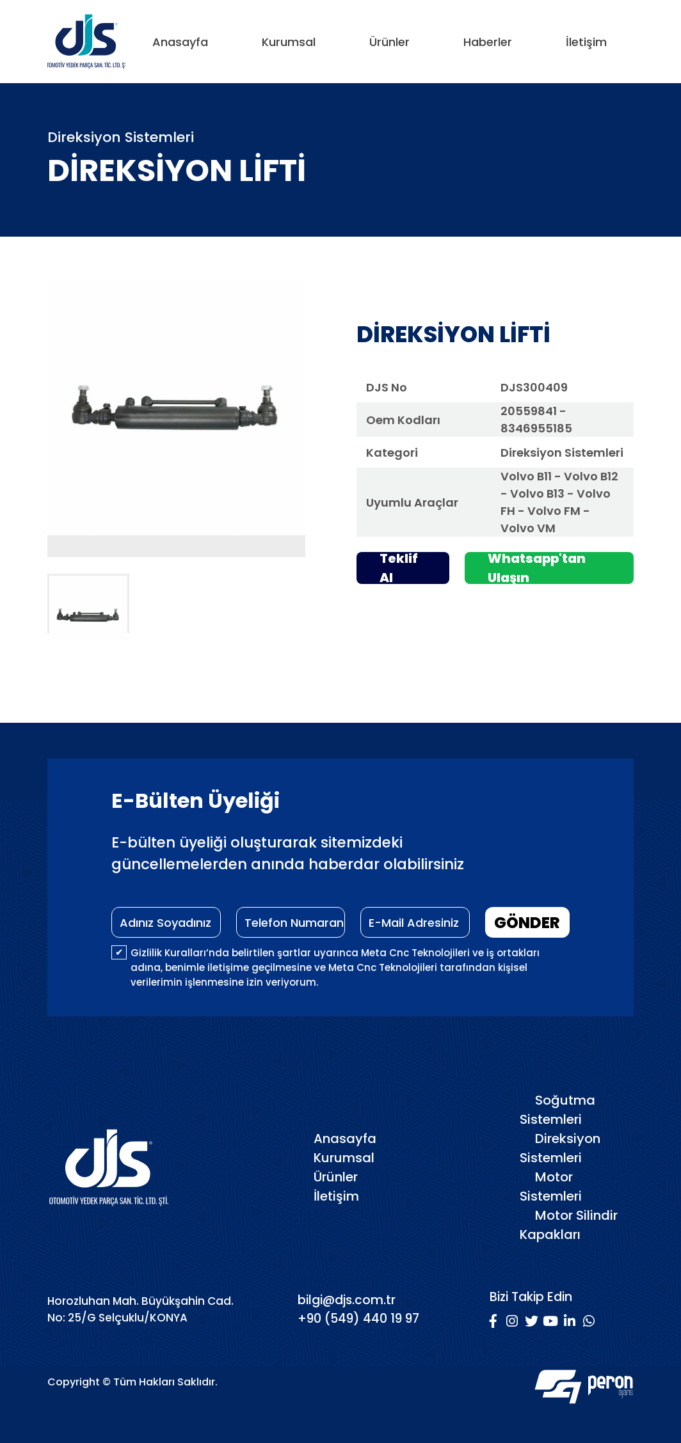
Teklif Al (399, 568)
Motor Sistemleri (551, 1186)
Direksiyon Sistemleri (560, 1148)
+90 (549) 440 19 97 (358, 1318)
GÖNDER (527, 922)
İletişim (586, 42)
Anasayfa (180, 42)
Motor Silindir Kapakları (569, 1224)
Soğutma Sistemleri (557, 1109)
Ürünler (389, 42)
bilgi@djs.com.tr (347, 1300)
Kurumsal (289, 42)
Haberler (487, 42)
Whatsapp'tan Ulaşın (537, 568)
